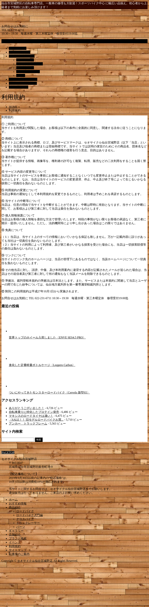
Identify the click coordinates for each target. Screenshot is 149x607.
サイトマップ (18, 550)
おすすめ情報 (18, 503)
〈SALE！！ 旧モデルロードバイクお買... (36, 419)
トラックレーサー (28, 71)
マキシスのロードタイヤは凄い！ (31, 415)
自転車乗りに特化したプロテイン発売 (34, 411)
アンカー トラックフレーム (28, 423)
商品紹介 (15, 507)
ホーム (13, 499)
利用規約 (15, 546)
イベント (15, 542)
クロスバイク (25, 67)
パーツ (20, 75)
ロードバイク (25, 59)
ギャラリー (16, 530)
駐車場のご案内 (19, 553)
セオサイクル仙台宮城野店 (35, 560)
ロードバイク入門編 (29, 63)
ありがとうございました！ (26, 408)
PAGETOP (7, 452)
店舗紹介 (15, 534)
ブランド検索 (18, 538)
